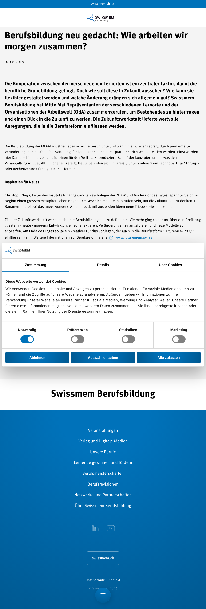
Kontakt (114, 580)
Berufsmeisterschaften (103, 474)
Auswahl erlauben (103, 358)
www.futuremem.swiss (133, 238)
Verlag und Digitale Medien (102, 441)
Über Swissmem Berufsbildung (103, 506)
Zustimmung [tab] (35, 265)
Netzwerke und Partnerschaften (103, 495)
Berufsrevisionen (103, 484)
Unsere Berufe (103, 452)
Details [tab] (103, 265)
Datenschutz (95, 580)
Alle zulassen (169, 358)
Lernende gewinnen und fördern (103, 463)
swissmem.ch (103, 3)
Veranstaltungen (103, 431)
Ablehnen (37, 358)
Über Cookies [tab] (170, 265)
